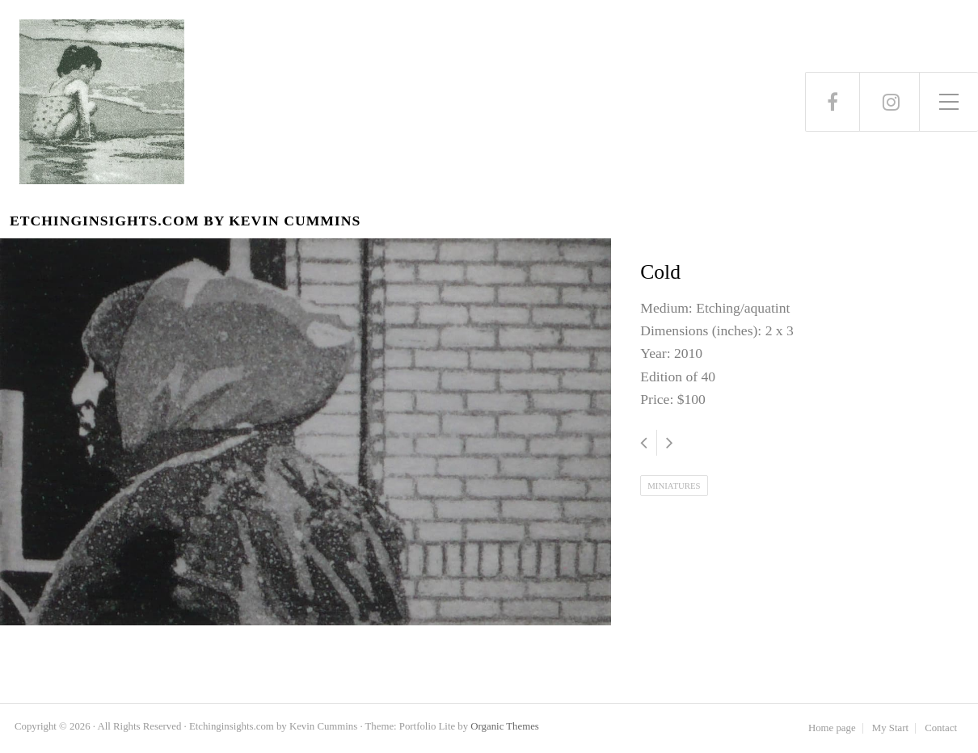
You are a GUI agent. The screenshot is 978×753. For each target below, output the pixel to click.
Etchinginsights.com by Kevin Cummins (185, 221)
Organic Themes (504, 726)
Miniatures (673, 485)
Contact (941, 728)
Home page (832, 728)
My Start (890, 728)
